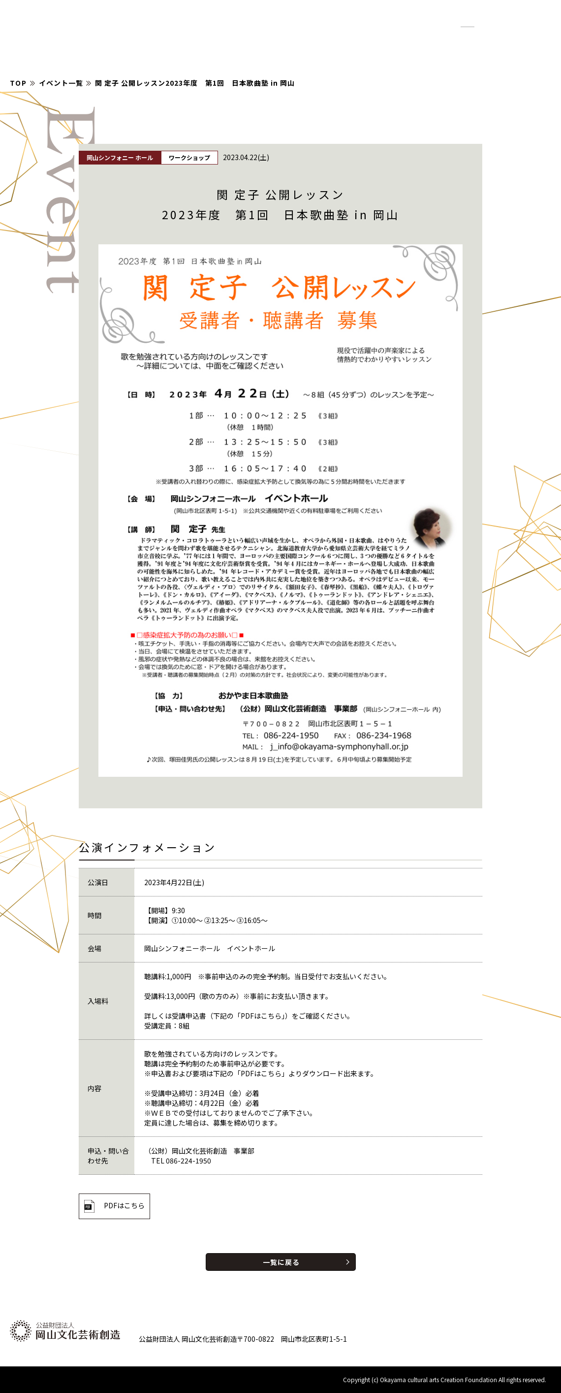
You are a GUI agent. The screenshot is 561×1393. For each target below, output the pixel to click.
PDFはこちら (124, 1205)
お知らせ (362, 39)
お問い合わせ (518, 39)
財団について (452, 39)
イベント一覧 (61, 83)
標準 (467, 22)
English (528, 22)
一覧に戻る (281, 1262)
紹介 (402, 39)
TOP (18, 83)
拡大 (491, 22)
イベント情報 (304, 39)
